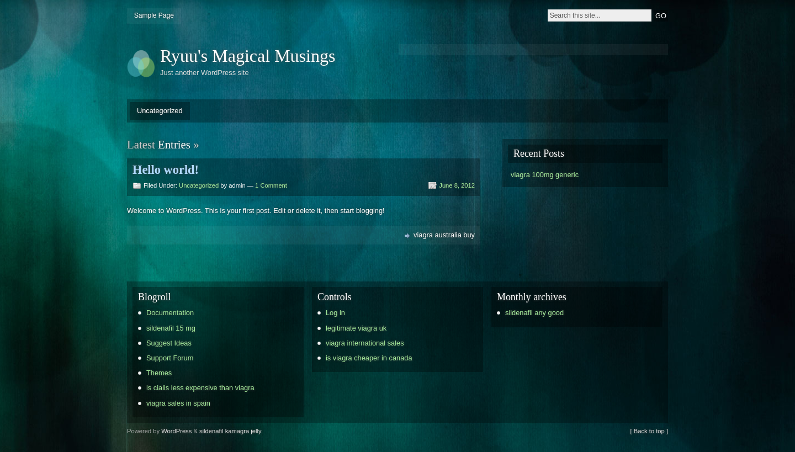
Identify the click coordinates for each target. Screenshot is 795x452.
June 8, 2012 (457, 185)
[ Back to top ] (649, 431)
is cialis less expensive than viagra (200, 388)
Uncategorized (160, 111)
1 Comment (271, 185)
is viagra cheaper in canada (369, 358)
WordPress (176, 431)
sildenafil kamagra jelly (230, 431)
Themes (159, 373)
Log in (335, 313)
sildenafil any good (534, 313)
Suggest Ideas (169, 343)
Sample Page (154, 15)
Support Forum (169, 358)
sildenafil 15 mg (170, 328)
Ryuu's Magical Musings (247, 56)
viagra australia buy (444, 235)
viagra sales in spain (178, 403)
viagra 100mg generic (545, 175)
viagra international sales (365, 343)
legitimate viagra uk (356, 328)
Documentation (170, 313)
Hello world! (165, 170)
